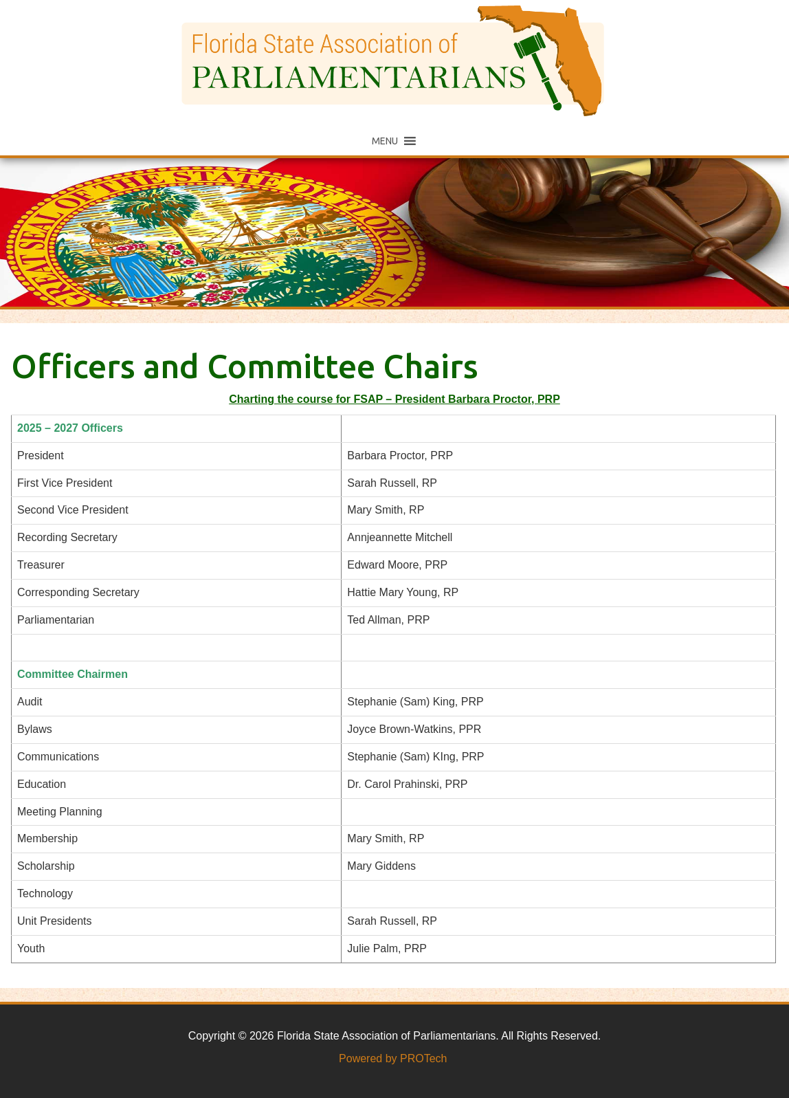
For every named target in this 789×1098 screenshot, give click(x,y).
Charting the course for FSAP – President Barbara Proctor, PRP (394, 399)
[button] (385, 141)
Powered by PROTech (393, 1058)
